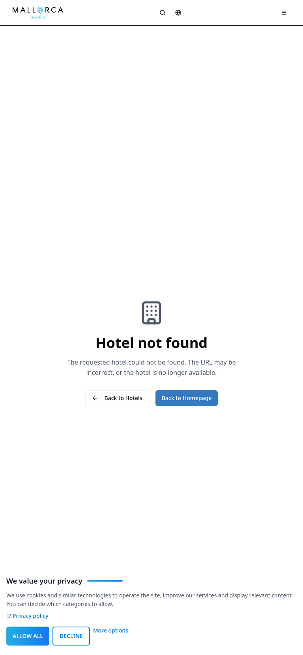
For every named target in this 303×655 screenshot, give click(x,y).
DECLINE (71, 636)
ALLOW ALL (28, 636)
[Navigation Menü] (284, 12)
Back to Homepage (187, 398)
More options (110, 630)
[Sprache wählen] (178, 12)
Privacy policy (27, 615)
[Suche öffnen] (162, 12)
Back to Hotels (117, 398)
